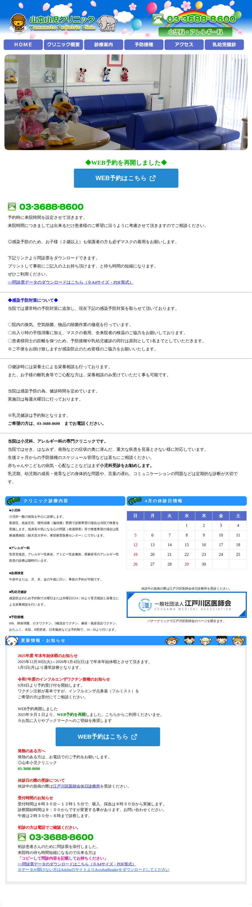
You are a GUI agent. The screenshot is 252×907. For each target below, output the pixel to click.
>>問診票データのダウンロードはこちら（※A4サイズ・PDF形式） (70, 282)
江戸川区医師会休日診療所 (76, 786)
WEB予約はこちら (121, 178)
